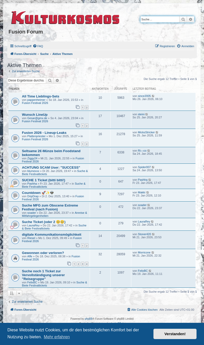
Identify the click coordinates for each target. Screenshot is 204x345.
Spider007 (144, 167)
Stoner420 (144, 234)
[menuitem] (38, 46)
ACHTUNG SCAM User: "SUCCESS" (51, 167)
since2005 (144, 95)
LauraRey (33, 225)
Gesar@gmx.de (37, 118)
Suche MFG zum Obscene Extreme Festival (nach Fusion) (50, 207)
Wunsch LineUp (34, 115)
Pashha (32, 183)
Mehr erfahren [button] (57, 337)
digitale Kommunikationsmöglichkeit (51, 234)
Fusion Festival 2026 (35, 102)
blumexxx (33, 171)
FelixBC (32, 282)
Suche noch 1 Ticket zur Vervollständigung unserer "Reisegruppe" (43, 275)
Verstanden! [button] (175, 334)
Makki (141, 192)
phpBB (89, 318)
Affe (29, 256)
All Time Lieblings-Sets (40, 96)
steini (141, 114)
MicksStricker (146, 132)
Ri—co (142, 150)
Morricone (144, 252)
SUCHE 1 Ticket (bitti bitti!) (43, 180)
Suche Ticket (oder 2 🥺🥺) (44, 222)
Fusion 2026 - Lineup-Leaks (44, 133)
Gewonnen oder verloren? (43, 253)
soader (31, 212)
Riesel (31, 238)
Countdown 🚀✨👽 (38, 193)
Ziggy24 (32, 158)
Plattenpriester (36, 136)
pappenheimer (36, 99)
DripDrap (33, 196)
